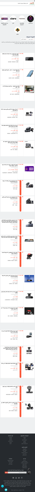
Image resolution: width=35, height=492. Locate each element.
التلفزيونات (24, 449)
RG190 (16, 356)
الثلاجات (10, 438)
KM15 (13, 205)
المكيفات (10, 437)
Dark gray (14, 339)
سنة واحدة (10, 283)
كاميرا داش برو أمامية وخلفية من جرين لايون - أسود (9, 387)
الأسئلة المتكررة (24, 461)
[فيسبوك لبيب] (22, 478)
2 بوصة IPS (8, 133)
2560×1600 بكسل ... (7, 299)
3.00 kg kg (16, 260)
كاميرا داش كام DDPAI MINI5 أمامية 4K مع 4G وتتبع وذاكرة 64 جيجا (10, 332)
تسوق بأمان (10, 464)
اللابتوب (24, 441)
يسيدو (16, 188)
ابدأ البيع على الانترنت (24, 463)
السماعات (24, 442)
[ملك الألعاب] (30, 19)
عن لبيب (24, 460)
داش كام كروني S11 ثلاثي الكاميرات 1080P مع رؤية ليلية (9, 403)
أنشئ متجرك (24, 464)
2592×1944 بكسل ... (13, 133)
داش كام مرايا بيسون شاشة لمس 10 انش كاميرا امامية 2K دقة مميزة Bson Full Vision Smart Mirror (9, 237)
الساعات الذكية (24, 440)
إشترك (6, 472)
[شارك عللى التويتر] (19, 478)
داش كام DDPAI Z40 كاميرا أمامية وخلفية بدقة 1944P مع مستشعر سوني (10, 126)
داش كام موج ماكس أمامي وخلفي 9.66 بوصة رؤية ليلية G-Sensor (10, 276)
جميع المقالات (24, 467)
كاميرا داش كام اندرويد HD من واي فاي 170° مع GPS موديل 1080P (9, 308)
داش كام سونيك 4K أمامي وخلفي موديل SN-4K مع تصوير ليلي (9, 110)
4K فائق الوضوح (9, 117)
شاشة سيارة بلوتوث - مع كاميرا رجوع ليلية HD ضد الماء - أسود (11, 87)
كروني (10, 410)
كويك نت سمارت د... (15, 172)
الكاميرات (24, 451)
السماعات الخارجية (24, 452)
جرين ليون (16, 394)
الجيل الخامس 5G (5, 172)
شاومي (17, 61)
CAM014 (14, 245)
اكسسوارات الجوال (24, 443)
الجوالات (24, 437)
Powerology (9, 260)
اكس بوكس (25, 455)
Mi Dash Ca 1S (14, 61)
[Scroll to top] (2, 486)
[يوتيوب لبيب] (16, 478)
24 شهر (16, 299)
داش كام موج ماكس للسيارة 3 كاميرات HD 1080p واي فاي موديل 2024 (10, 142)
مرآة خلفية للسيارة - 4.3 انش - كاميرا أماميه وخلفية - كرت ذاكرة (10, 70)
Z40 (16, 133)
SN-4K (16, 117)
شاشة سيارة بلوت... (16, 94)
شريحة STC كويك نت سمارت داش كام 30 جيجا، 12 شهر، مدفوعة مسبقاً (10, 165)
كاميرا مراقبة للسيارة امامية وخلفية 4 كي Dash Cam (9, 364)
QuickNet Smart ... (10, 172)
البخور (10, 443)
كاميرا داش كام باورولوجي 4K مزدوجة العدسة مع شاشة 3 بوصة (9, 253)
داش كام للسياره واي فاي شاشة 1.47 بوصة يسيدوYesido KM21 (10, 181)
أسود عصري (13, 117)
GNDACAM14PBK (8, 394)
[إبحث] (34, 1)
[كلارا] (13, 19)
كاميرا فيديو (9, 61)
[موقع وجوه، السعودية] (22, 20)
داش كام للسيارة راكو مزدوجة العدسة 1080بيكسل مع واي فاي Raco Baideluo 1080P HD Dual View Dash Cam (10, 348)
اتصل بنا (10, 463)
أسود (10, 94)
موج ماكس (16, 149)
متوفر (13, 94)
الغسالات (10, 440)
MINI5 (16, 339)
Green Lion (12, 394)
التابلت (24, 438)
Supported (16, 283)
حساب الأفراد (24, 465)
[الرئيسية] (6, 489)
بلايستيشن (24, 454)
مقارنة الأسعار (24, 466)
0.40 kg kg (16, 410)
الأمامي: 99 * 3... (13, 299)
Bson (16, 245)
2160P (11, 339)
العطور (10, 442)
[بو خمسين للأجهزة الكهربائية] (4, 20)
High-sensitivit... (15, 315)
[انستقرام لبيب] (13, 478)
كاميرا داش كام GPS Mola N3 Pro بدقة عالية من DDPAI (9, 292)
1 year (13, 283)
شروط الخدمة (10, 461)
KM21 (14, 188)
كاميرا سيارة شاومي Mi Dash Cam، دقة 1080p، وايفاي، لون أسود (10, 54)
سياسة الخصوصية (10, 460)
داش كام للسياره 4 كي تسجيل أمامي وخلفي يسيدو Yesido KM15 (9, 198)
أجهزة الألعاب (24, 450)
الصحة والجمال (10, 441)
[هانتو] (17, 31)
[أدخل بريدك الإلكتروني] (17, 472)
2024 (13, 149)
